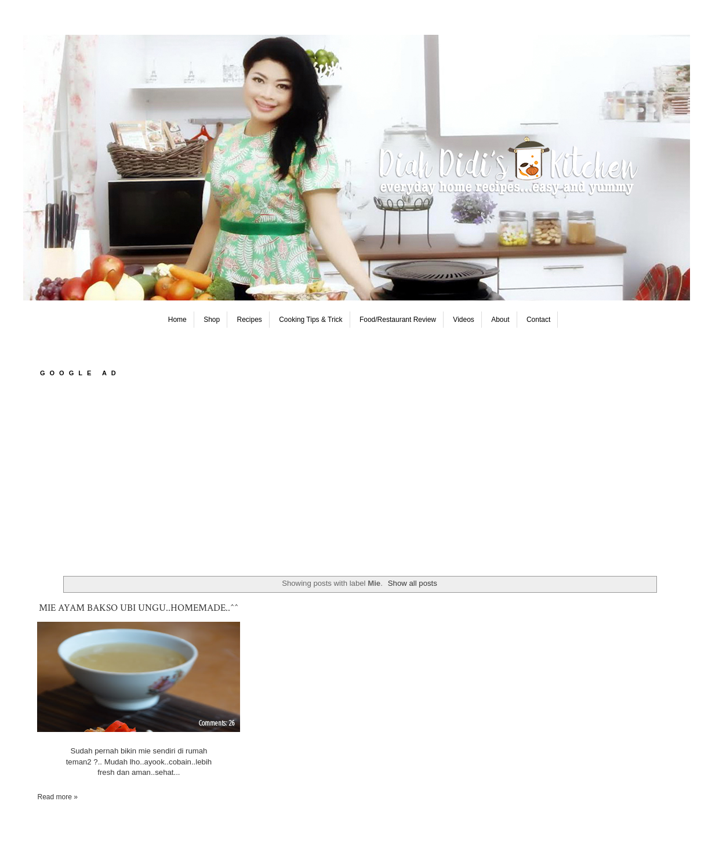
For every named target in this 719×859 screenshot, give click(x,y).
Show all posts (412, 583)
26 (231, 722)
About (500, 320)
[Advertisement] (359, 477)
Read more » (57, 797)
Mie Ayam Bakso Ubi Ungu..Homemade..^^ (138, 607)
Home (177, 320)
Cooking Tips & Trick (310, 320)
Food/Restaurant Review (398, 320)
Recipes (249, 320)
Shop (212, 320)
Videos (463, 320)
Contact (538, 320)
